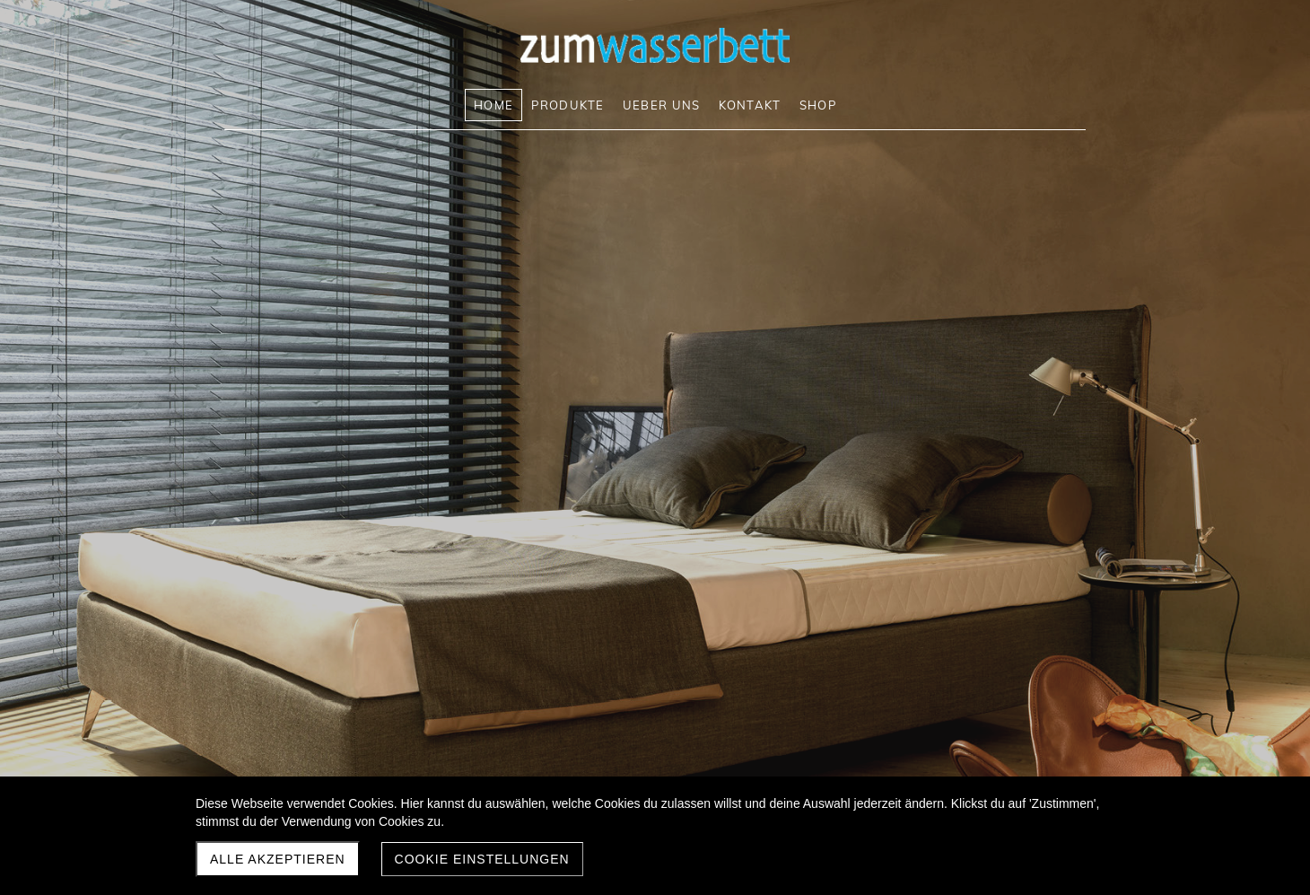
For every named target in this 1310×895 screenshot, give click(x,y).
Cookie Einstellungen (482, 859)
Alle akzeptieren (277, 859)
